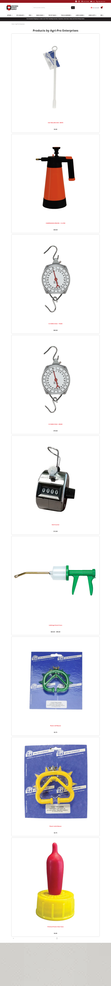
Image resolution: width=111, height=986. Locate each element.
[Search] (73, 7)
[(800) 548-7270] (97, 1)
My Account (96, 7)
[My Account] (91, 7)
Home (13, 24)
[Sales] (91, 1)
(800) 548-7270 (101, 1)
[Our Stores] (82, 1)
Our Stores (86, 1)
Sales (93, 1)
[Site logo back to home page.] (12, 7)
